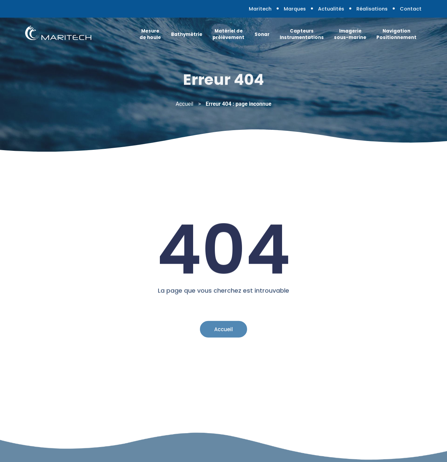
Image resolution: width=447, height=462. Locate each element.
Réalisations (372, 8)
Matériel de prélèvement (228, 34)
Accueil (184, 104)
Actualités (331, 8)
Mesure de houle (150, 34)
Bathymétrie (186, 34)
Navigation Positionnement (396, 34)
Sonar (262, 34)
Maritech (260, 8)
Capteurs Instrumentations (302, 34)
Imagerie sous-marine (350, 34)
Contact (411, 8)
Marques (295, 8)
